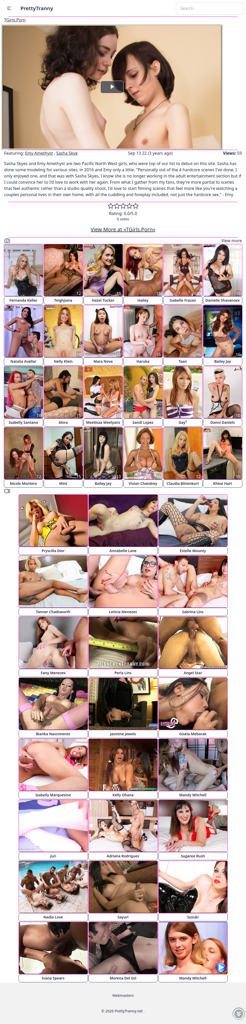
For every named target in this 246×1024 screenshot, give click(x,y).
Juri (53, 856)
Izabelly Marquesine (53, 794)
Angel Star (193, 672)
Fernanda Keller (24, 300)
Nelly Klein (63, 361)
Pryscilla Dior (53, 550)
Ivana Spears (53, 978)
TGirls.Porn (15, 20)
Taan (182, 361)
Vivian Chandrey (143, 483)
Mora (63, 422)
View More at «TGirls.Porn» (123, 229)
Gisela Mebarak (192, 733)
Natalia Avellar (23, 361)
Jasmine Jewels (123, 733)
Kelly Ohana (123, 794)
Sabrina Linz (193, 611)
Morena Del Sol (123, 978)
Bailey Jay (222, 361)
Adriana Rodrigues (123, 856)
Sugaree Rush (193, 856)
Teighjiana (63, 300)
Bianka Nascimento (53, 733)
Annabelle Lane (123, 550)
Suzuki (193, 917)
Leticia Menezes (123, 611)
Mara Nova (103, 361)
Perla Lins (122, 672)
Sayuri (123, 917)
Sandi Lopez (142, 422)
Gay (182, 422)
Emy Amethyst (39, 153)
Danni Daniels (222, 422)
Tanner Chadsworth (53, 611)
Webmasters (122, 995)
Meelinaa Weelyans (103, 422)
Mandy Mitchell (192, 794)
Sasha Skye (67, 153)
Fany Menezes (53, 672)
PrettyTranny (36, 8)
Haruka (142, 361)
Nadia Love (53, 917)
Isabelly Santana (23, 422)
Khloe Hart (222, 483)
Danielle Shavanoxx (222, 300)
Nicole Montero (23, 483)
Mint (63, 483)
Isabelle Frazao (182, 300)
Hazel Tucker (103, 300)
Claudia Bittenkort (183, 483)
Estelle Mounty (193, 550)
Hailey (142, 300)
